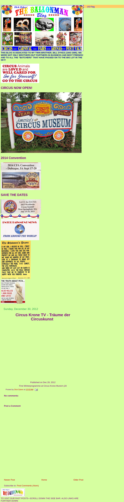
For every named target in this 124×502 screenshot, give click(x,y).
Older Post (78, 480)
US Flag (91, 6)
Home (44, 480)
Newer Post (9, 480)
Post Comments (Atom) (28, 485)
